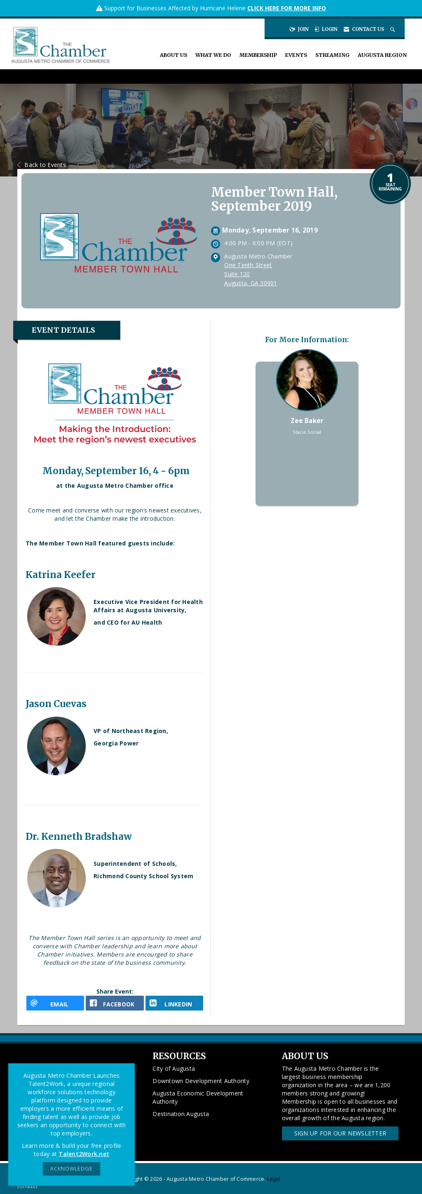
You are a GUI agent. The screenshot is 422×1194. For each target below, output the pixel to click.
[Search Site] (393, 29)
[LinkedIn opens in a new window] (174, 1003)
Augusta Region (382, 55)
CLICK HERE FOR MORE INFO (286, 8)
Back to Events (41, 165)
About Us (173, 55)
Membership (258, 55)
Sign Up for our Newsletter (340, 1133)
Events (296, 55)
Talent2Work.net (84, 1154)
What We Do (213, 55)
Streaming (332, 55)
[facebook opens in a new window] (114, 1003)
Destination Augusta (180, 1114)
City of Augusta (173, 1068)
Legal (273, 1178)
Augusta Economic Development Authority (197, 1097)
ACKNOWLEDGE (71, 1168)
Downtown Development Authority (200, 1081)
